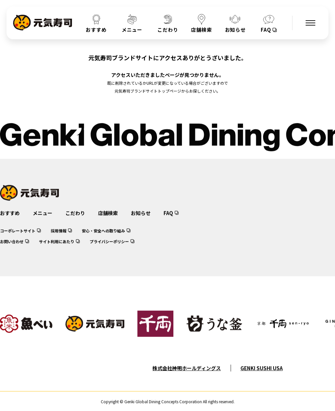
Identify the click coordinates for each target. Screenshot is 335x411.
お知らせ (140, 218)
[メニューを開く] (310, 23)
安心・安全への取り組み (103, 236)
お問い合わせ (12, 247)
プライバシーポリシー (109, 247)
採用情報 (58, 236)
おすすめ (10, 218)
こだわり (75, 218)
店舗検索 (108, 218)
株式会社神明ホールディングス (186, 373)
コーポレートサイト (17, 236)
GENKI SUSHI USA (261, 373)
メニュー (42, 218)
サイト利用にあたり (56, 247)
